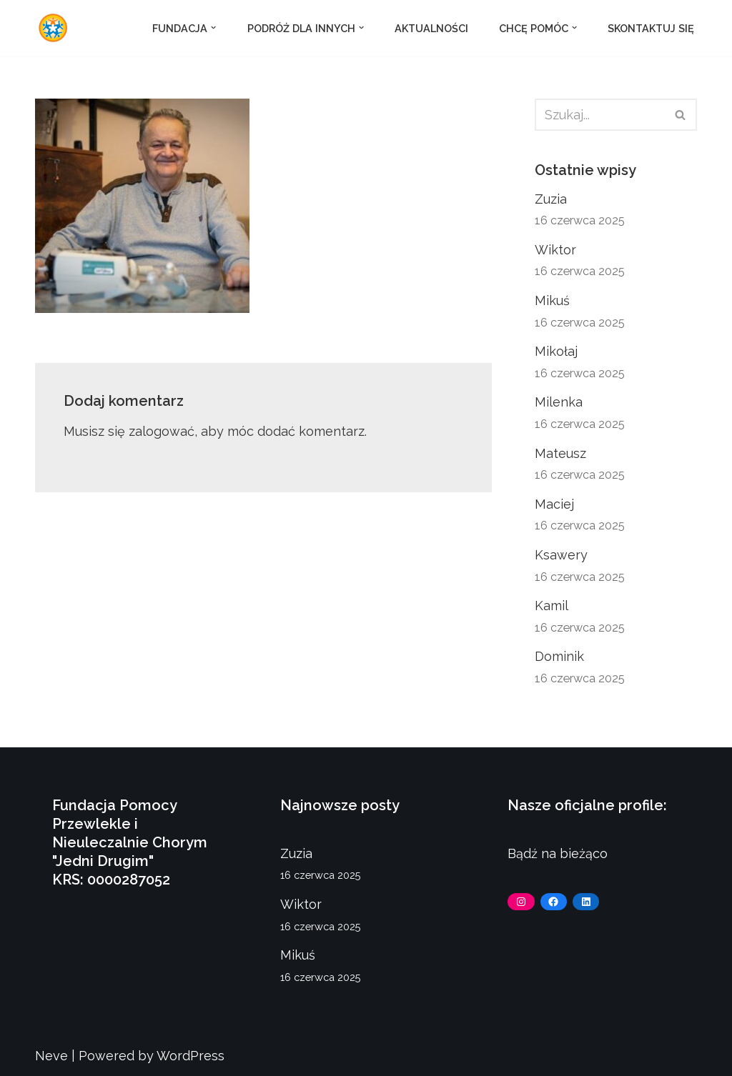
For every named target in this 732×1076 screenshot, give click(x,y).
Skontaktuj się (651, 28)
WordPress (190, 1055)
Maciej (554, 504)
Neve (51, 1055)
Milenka (559, 401)
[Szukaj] (600, 115)
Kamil (551, 605)
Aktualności (431, 28)
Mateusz (560, 453)
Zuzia (551, 198)
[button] (213, 27)
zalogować (161, 431)
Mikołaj (556, 351)
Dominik (559, 656)
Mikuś (552, 300)
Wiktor (555, 249)
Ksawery (561, 554)
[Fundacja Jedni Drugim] (56, 28)
